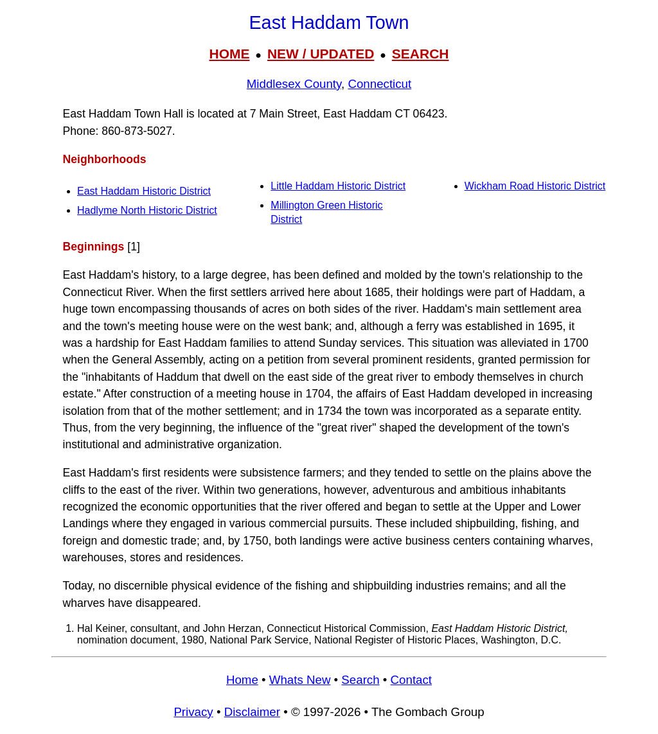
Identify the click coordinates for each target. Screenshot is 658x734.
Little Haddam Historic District (338, 185)
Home (242, 679)
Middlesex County (294, 84)
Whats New (300, 679)
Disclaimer (252, 712)
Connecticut (379, 84)
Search (360, 679)
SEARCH (420, 53)
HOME (229, 53)
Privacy (193, 712)
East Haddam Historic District (144, 191)
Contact (411, 679)
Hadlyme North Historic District (147, 210)
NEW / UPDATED (320, 53)
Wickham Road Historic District (535, 185)
